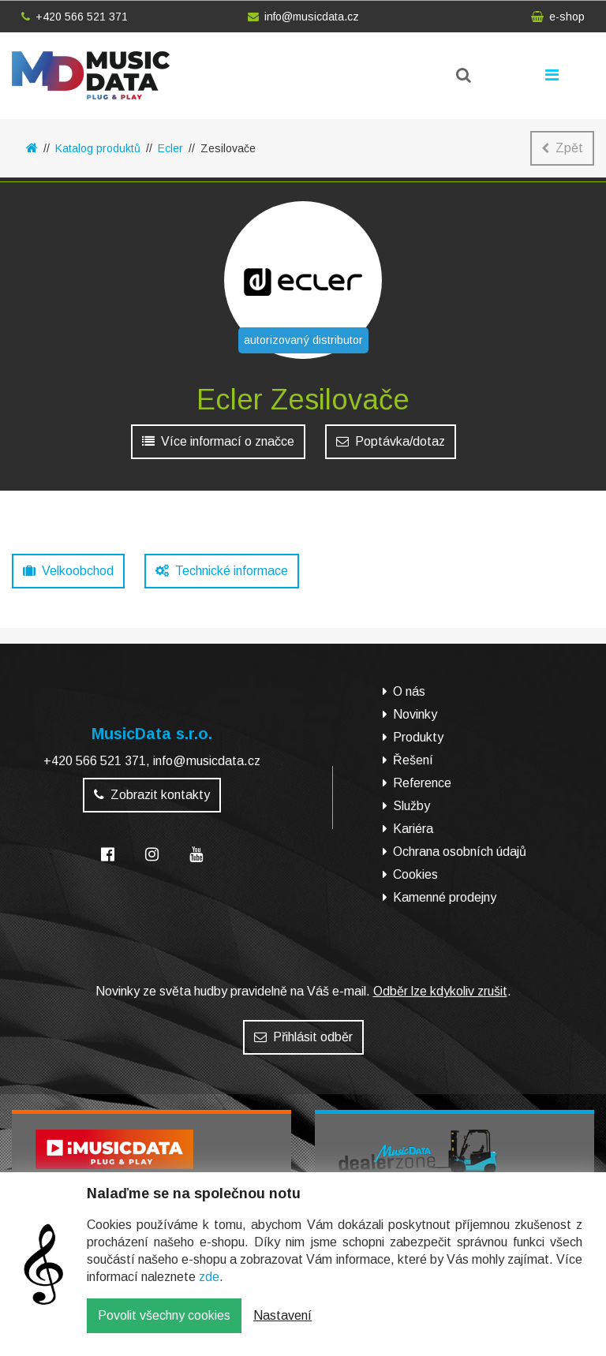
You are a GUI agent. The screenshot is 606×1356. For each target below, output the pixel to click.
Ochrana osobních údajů (459, 851)
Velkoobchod (68, 570)
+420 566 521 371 (74, 16)
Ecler (170, 148)
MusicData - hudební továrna (91, 75)
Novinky (415, 714)
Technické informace (221, 570)
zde (209, 1287)
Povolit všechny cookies (164, 1326)
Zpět (562, 148)
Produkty (418, 737)
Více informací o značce (218, 441)
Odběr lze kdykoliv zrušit (440, 991)
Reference (422, 783)
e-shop (558, 16)
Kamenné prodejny (444, 897)
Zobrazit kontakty (152, 794)
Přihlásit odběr (303, 1037)
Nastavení (282, 1326)
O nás (409, 691)
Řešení (413, 760)
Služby (411, 805)
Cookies (415, 874)
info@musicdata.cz (303, 16)
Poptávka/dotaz (390, 441)
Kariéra (413, 828)
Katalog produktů (97, 148)
